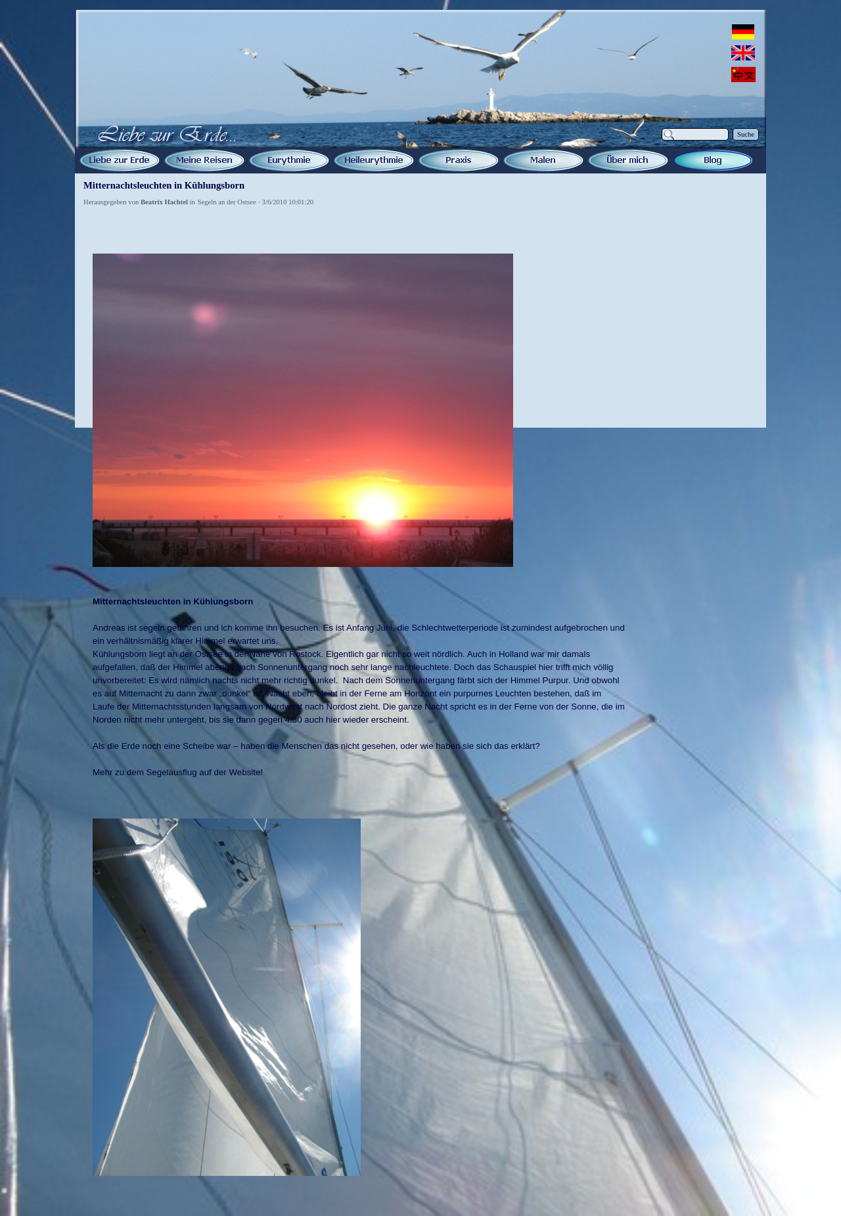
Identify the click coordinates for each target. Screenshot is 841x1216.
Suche (745, 134)
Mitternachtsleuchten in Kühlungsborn (163, 185)
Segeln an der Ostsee (227, 202)
